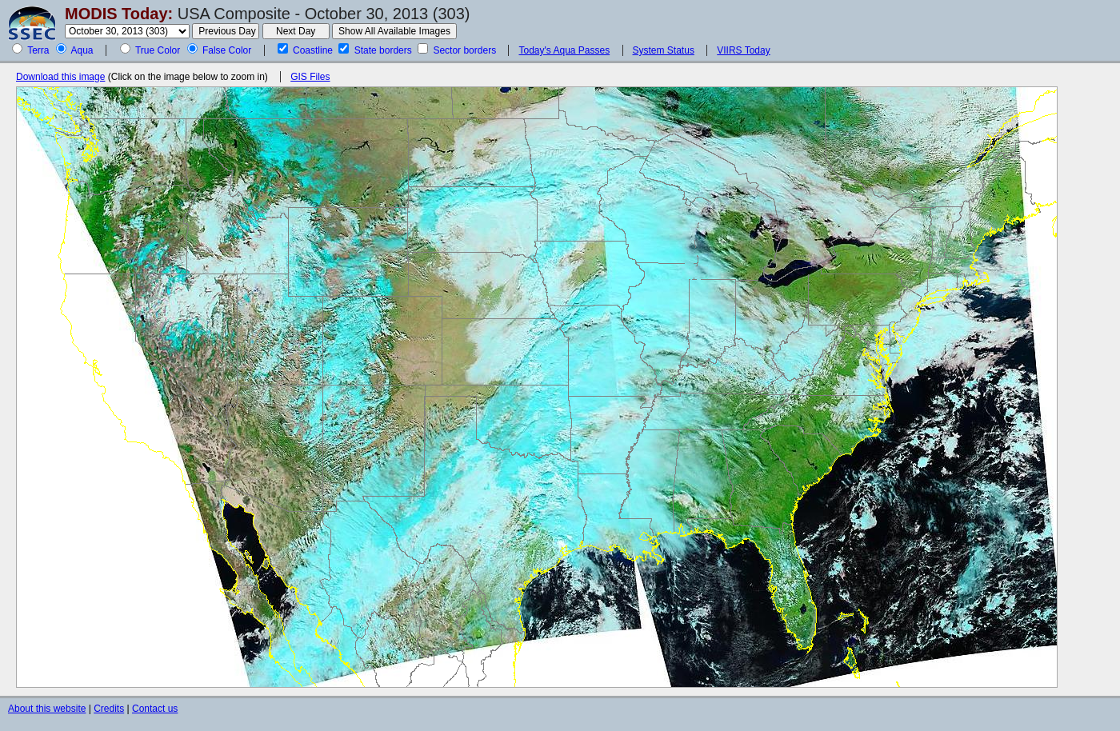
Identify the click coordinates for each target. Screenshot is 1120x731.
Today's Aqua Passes (564, 50)
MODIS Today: (119, 13)
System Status (663, 50)
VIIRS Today (743, 50)
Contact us (155, 708)
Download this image (60, 76)
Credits (109, 708)
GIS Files (310, 76)
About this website (47, 708)
